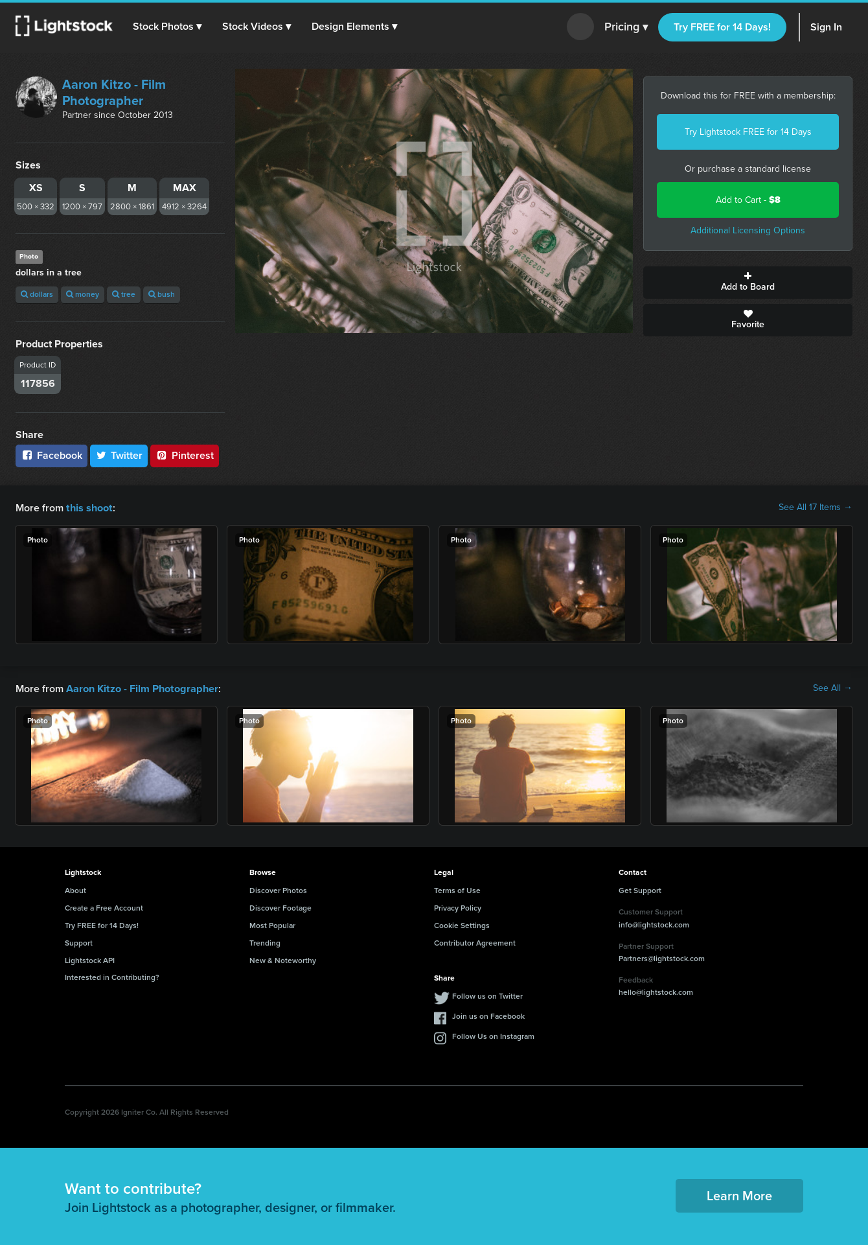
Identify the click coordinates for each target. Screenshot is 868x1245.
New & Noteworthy (282, 959)
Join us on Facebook (488, 1015)
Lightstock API (90, 959)
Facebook (51, 455)
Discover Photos (278, 889)
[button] (167, 27)
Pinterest (184, 455)
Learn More (739, 1194)
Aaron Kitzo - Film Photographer (114, 92)
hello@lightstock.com (656, 991)
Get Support (640, 889)
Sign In (826, 26)
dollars (37, 294)
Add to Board (748, 283)
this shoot (88, 507)
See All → (832, 687)
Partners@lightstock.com (662, 957)
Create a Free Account (104, 907)
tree (123, 294)
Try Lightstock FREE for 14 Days (748, 132)
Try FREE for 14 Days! (722, 26)
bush (161, 294)
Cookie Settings (462, 924)
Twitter (119, 455)
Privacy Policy (457, 907)
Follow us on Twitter (487, 995)
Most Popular (272, 924)
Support (79, 942)
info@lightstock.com (654, 923)
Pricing (626, 27)
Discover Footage (280, 907)
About (75, 889)
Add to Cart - (748, 200)
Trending (264, 942)
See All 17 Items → (815, 507)
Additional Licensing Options (748, 230)
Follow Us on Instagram (493, 1035)
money (82, 294)
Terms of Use (457, 889)
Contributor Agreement (475, 942)
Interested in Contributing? (112, 976)
